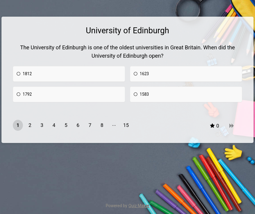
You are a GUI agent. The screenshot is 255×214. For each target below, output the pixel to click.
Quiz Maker (138, 205)
